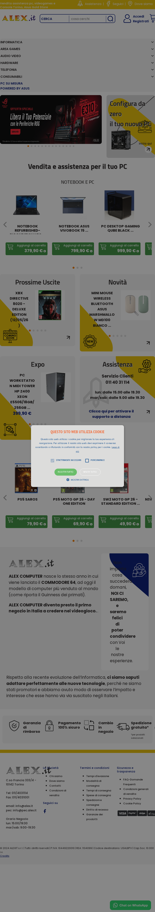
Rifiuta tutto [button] (90, 472)
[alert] (77, 456)
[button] (77, 456)
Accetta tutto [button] (65, 472)
